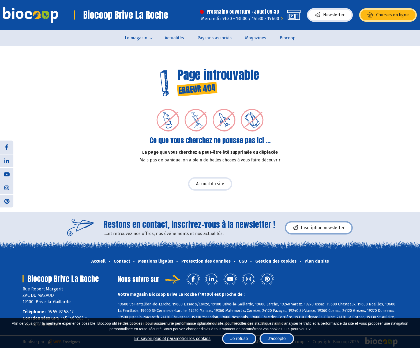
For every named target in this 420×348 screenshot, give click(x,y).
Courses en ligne (388, 15)
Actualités (174, 37)
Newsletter (330, 15)
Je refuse (239, 338)
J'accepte (277, 338)
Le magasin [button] (136, 37)
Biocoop (287, 37)
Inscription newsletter (319, 227)
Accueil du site (210, 183)
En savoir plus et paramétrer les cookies (172, 338)
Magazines (255, 37)
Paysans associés (214, 37)
